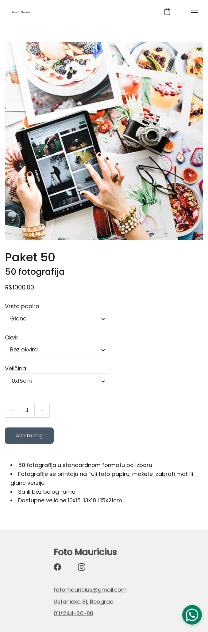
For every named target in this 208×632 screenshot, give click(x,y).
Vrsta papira (22, 306)
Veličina (15, 368)
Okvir (11, 337)
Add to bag (29, 435)
